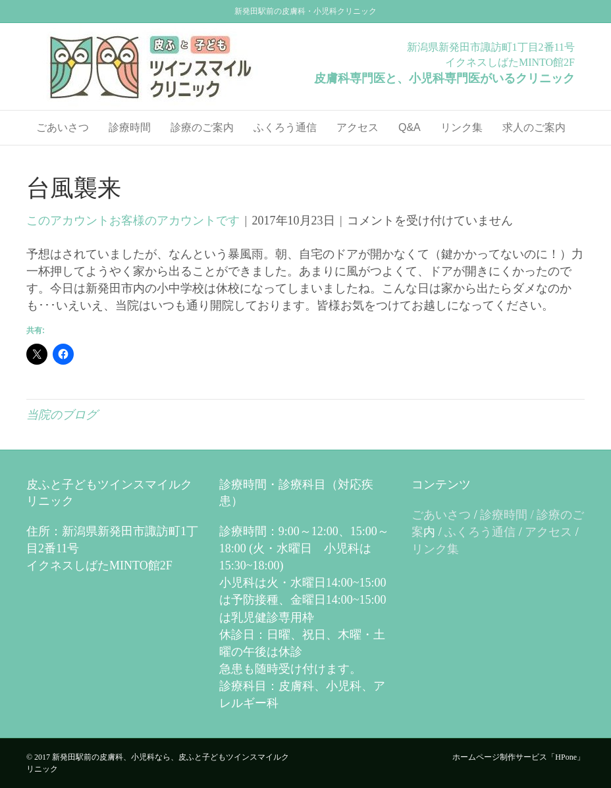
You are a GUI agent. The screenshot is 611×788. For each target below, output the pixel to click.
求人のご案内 (534, 127)
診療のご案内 (202, 127)
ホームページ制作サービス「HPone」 (518, 757)
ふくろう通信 (285, 127)
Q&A (409, 127)
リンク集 (461, 127)
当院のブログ (61, 414)
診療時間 (130, 127)
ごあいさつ (62, 127)
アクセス (357, 127)
